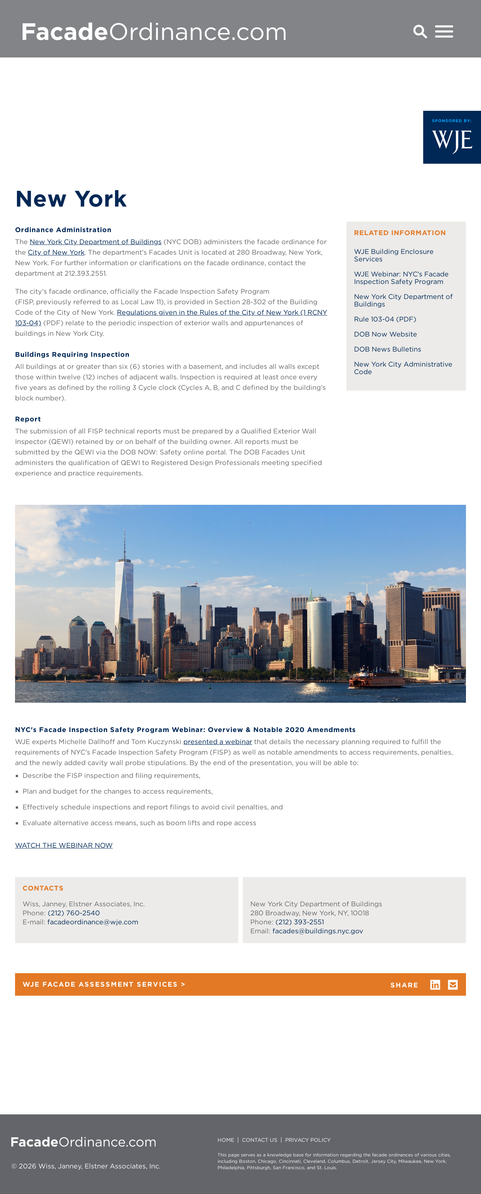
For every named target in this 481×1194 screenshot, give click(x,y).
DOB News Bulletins (387, 349)
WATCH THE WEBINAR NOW (64, 845)
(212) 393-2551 (299, 922)
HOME (226, 1140)
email (453, 985)
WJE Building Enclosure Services (394, 255)
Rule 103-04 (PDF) (385, 319)
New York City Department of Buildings (96, 242)
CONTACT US (259, 1140)
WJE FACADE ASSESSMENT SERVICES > (104, 984)
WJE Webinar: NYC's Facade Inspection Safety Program (401, 277)
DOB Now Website (385, 334)
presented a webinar (217, 742)
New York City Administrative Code (403, 368)
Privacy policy (308, 1140)
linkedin (435, 985)
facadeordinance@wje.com (92, 922)
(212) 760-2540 (74, 913)
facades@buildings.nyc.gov (317, 931)
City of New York (56, 252)
